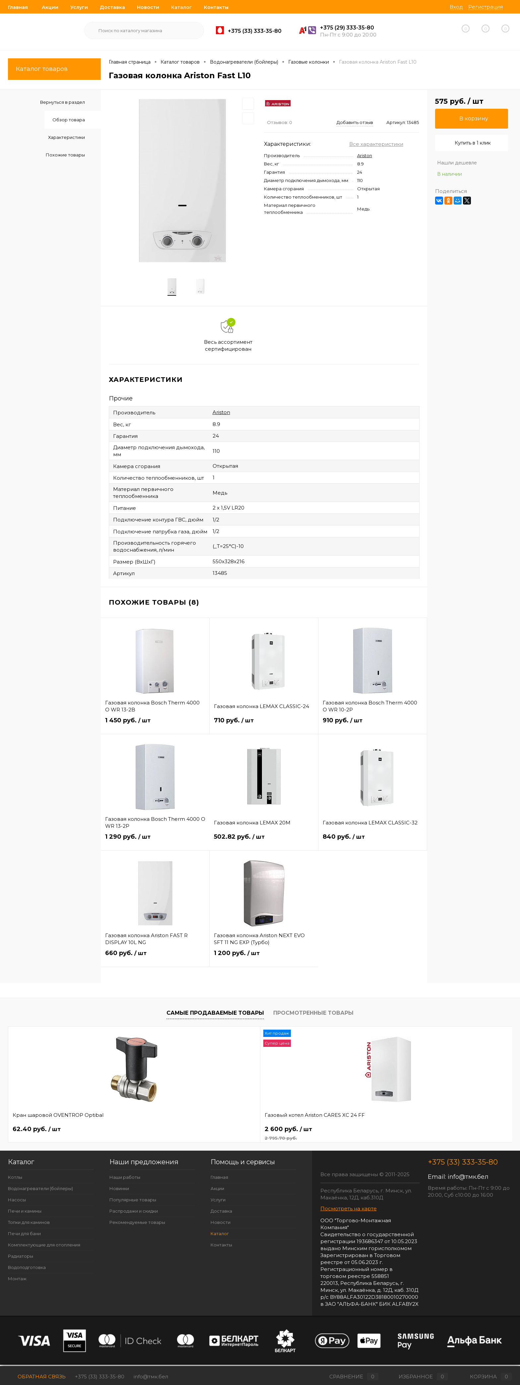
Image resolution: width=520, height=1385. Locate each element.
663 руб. (436, 1131)
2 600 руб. (159, 1135)
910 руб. (372, 726)
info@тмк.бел (468, 1178)
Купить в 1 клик (473, 143)
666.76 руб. (239, 1131)
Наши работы (124, 1179)
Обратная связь (37, 1376)
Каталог (181, 7)
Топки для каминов (29, 1224)
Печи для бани (24, 1235)
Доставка (112, 7)
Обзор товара (68, 119)
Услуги (79, 7)
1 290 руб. (155, 842)
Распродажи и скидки (133, 1213)
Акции (50, 7)
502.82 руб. (264, 842)
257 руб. (335, 1131)
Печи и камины (24, 1213)
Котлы (15, 1179)
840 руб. (372, 842)
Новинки (119, 1190)
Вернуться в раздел (62, 102)
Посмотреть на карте (348, 1210)
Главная (18, 7)
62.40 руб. (37, 1131)
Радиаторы (20, 1258)
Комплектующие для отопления (44, 1246)
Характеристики (66, 137)
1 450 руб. (155, 726)
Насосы (17, 1201)
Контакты (216, 7)
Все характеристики (376, 144)
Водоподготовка (27, 1269)
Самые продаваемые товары (215, 1014)
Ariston (364, 155)
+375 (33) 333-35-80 (99, 1376)
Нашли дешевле (457, 163)
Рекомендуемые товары (137, 1224)
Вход (456, 7)
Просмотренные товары (313, 1014)
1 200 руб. (264, 959)
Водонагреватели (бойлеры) (40, 1190)
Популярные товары (132, 1201)
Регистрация (485, 7)
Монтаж (17, 1280)
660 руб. (155, 959)
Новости (148, 7)
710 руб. (264, 726)
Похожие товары (65, 154)
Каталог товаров (54, 69)
